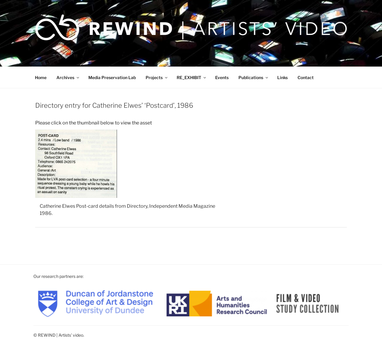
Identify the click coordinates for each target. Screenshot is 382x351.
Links (282, 77)
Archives (68, 77)
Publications (253, 77)
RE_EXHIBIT (192, 77)
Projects (157, 77)
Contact (306, 77)
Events (222, 77)
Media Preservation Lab (112, 77)
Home (41, 77)
